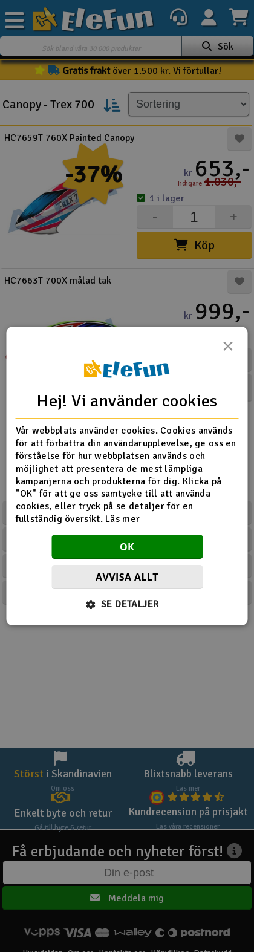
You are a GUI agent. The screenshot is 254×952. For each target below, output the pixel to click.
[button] (127, 604)
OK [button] (127, 546)
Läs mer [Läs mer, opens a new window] (122, 519)
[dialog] (127, 476)
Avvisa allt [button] (127, 577)
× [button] (228, 349)
